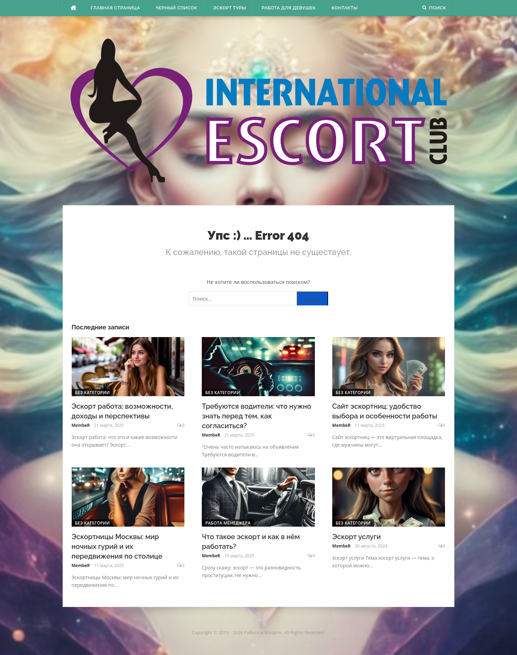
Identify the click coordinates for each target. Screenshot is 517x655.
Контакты (345, 7)
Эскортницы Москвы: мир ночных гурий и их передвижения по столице (117, 546)
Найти (312, 300)
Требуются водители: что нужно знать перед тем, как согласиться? (256, 416)
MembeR (81, 425)
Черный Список (176, 7)
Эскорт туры (229, 7)
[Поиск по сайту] (258, 298)
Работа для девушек (289, 7)
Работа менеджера (227, 523)
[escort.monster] (73, 8)
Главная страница (115, 7)
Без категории (92, 393)
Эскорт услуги (356, 537)
